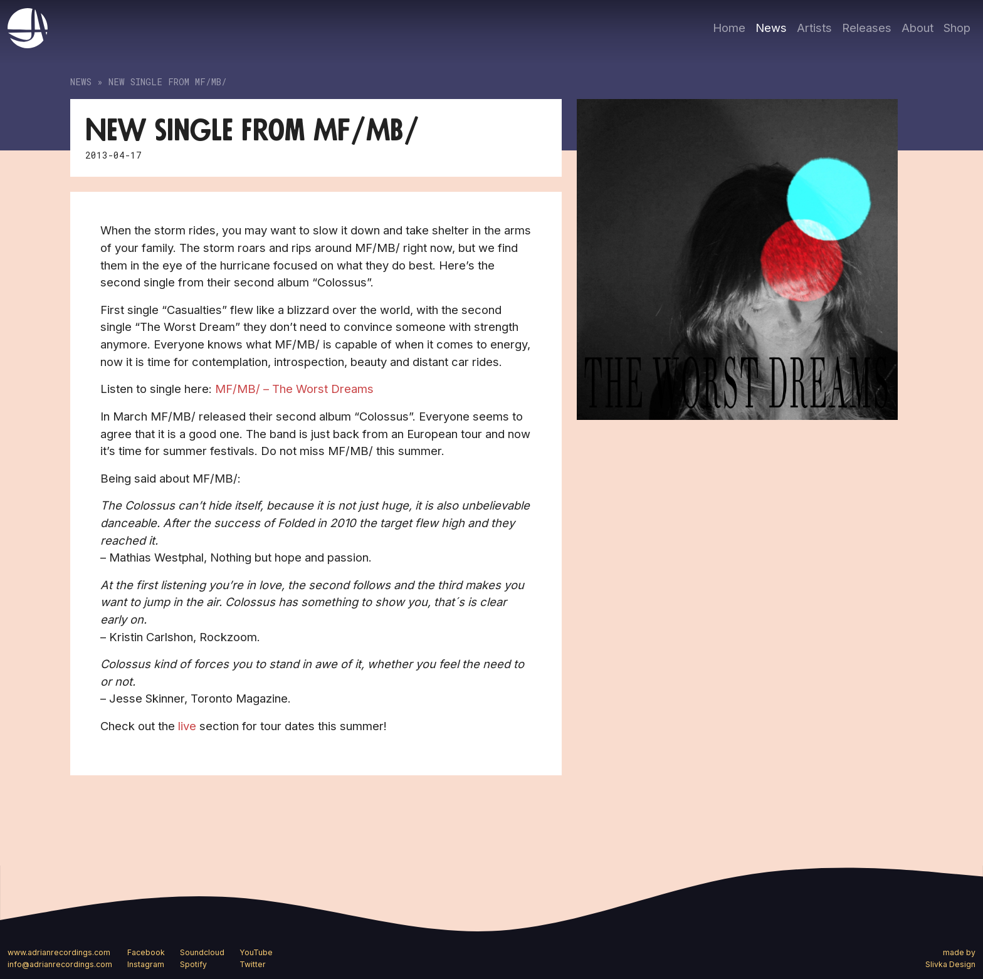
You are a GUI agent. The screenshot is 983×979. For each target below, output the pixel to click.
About (917, 27)
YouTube (256, 952)
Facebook (146, 952)
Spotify (193, 964)
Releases (866, 27)
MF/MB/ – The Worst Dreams (294, 388)
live (187, 726)
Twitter (252, 964)
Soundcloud (202, 952)
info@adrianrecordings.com (60, 964)
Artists (814, 27)
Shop (957, 27)
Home (729, 27)
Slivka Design (950, 964)
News (771, 27)
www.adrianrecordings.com (59, 952)
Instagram (145, 964)
